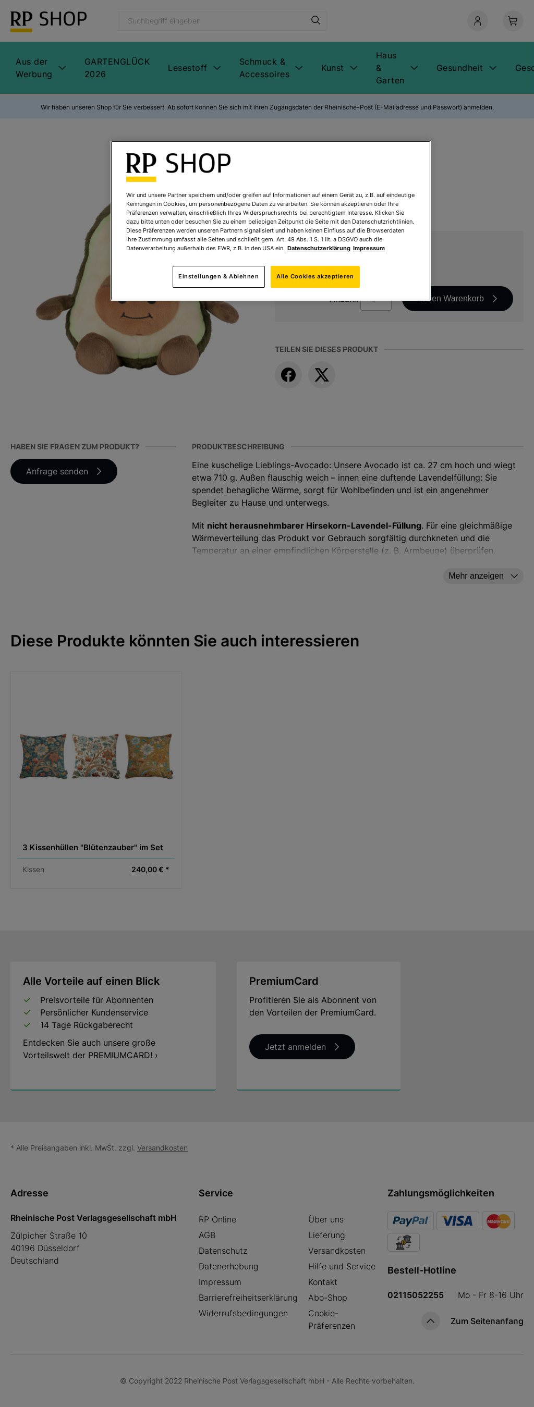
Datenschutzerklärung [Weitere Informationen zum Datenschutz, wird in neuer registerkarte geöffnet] (318, 248)
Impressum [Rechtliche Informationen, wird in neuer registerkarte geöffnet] (369, 248)
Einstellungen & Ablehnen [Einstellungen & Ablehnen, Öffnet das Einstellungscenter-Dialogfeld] (218, 276)
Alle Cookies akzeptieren (315, 276)
